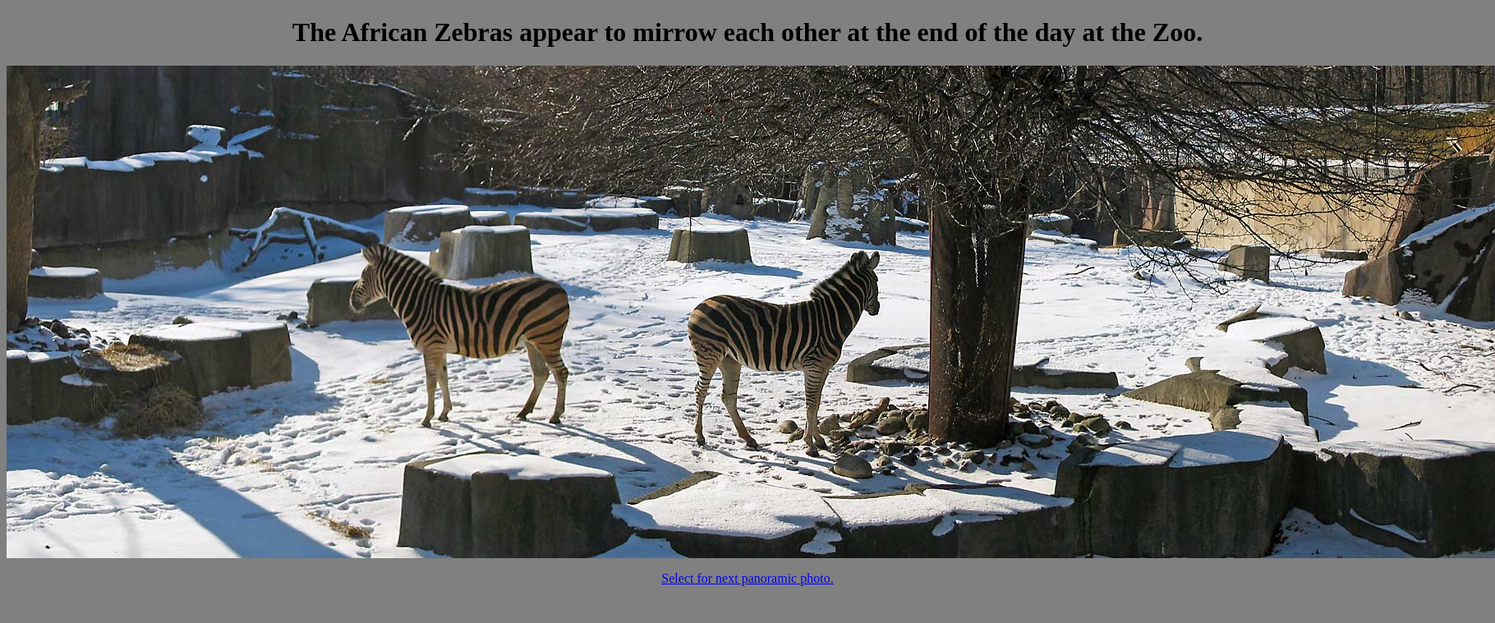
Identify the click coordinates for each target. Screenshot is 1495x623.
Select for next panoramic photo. (747, 578)
